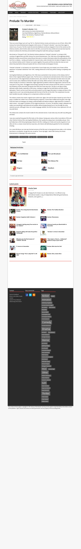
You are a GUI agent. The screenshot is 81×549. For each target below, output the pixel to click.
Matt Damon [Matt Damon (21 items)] (45, 354)
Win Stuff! (61, 12)
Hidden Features (33, 12)
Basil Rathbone (14, 137)
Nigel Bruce (33, 137)
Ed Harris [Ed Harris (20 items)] (44, 332)
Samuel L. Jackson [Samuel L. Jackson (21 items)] (46, 380)
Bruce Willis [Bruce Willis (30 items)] (45, 312)
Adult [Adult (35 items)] (52, 296)
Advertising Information (15, 301)
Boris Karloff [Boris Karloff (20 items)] (52, 307)
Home (11, 12)
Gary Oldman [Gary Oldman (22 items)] (51, 332)
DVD (35, 25)
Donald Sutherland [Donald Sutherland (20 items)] (46, 325)
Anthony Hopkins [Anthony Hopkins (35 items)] (46, 303)
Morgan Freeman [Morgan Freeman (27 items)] (46, 366)
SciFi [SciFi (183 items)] (44, 383)
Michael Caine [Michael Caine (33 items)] (46, 361)
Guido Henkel (29, 25)
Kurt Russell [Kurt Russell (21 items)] (44, 348)
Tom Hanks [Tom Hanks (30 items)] (45, 399)
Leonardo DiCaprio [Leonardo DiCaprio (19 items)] (46, 350)
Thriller (50, 137)
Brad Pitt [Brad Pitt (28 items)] (44, 309)
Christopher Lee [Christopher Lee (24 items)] (46, 314)
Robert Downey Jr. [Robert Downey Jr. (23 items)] (46, 375)
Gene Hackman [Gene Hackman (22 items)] (45, 334)
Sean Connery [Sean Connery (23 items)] (45, 385)
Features (53, 12)
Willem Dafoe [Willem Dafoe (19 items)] (45, 401)
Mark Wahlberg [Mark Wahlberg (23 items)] (45, 352)
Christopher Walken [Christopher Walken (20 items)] (46, 316)
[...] (42, 197)
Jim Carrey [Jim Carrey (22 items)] (44, 343)
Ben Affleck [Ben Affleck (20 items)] (44, 307)
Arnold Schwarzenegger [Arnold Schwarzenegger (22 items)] (47, 305)
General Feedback (14, 294)
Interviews (44, 12)
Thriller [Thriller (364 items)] (45, 393)
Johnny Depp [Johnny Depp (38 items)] (45, 346)
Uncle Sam (32, 188)
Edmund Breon (24, 137)
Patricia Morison (42, 137)
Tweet (24, 142)
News (16, 12)
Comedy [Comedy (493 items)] (46, 322)
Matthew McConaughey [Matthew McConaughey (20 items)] (47, 357)
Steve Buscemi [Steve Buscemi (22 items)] (45, 390)
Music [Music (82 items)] (44, 369)
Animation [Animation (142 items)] (46, 300)
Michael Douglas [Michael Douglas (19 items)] (45, 363)
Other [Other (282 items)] (45, 372)
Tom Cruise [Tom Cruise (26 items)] (45, 397)
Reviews (23, 12)
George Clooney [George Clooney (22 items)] (45, 337)
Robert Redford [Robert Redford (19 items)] (45, 377)
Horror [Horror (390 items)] (45, 340)
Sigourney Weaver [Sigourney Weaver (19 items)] (46, 388)
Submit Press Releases (15, 300)
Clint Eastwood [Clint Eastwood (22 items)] (45, 319)
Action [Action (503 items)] (45, 295)
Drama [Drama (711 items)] (46, 329)
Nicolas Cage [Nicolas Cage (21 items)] (51, 369)
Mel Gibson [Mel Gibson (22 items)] (44, 359)
